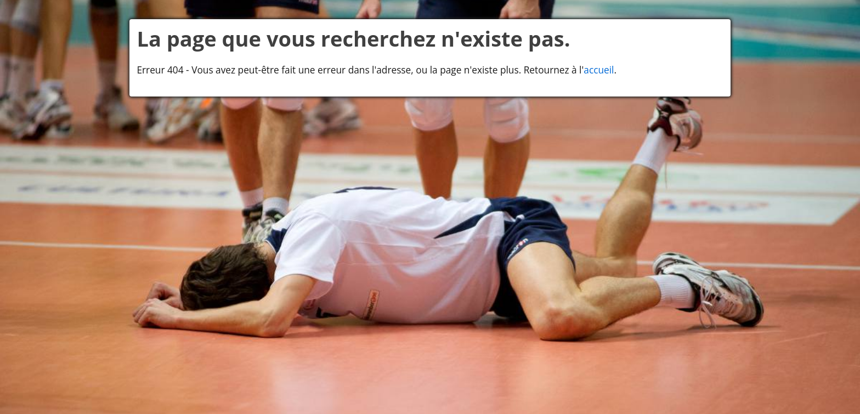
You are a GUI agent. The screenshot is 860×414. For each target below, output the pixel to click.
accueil (599, 70)
